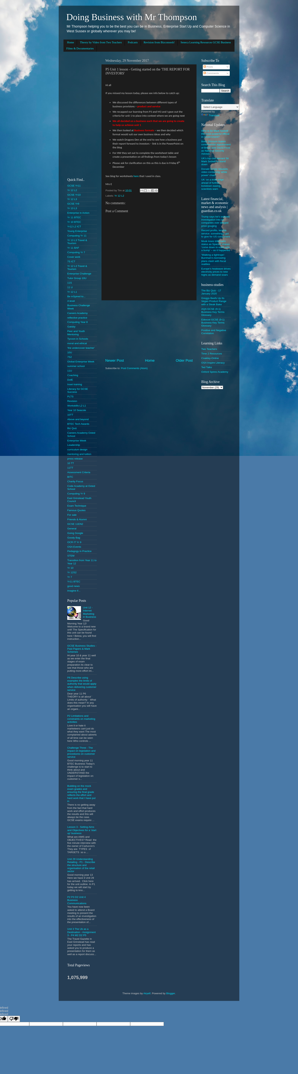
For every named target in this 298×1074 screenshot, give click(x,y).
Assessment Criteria (78, 472)
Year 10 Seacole (76, 410)
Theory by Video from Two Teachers (101, 42)
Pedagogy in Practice (79, 551)
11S (69, 282)
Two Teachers (209, 349)
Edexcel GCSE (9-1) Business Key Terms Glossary (212, 322)
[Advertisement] (149, 329)
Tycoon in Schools (77, 338)
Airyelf (147, 993)
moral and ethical (77, 343)
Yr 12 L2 (119, 195)
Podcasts (133, 42)
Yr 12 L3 (72, 199)
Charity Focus (75, 481)
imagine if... (73, 590)
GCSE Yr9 (73, 203)
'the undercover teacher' (81, 347)
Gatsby (71, 326)
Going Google (75, 533)
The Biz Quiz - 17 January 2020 (211, 292)
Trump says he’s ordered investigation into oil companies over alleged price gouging (215, 221)
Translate (210, 115)
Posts (208, 66)
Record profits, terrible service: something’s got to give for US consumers (215, 233)
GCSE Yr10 (74, 194)
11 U (70, 287)
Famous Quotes (76, 510)
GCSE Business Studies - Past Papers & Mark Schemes (82, 648)
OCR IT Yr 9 (74, 542)
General (71, 528)
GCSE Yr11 (74, 185)
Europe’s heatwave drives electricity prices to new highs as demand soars (216, 271)
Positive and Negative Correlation (213, 332)
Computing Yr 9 (76, 493)
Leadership (73, 445)
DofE (70, 379)
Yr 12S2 (72, 572)
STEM (70, 555)
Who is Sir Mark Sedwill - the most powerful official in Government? (215, 133)
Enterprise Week (76, 440)
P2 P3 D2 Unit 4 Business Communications (76, 900)
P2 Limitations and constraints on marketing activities (81, 718)
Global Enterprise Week (80, 361)
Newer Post (114, 360)
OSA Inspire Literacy (213, 362)
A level (71, 301)
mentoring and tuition (79, 454)
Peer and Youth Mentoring (76, 333)
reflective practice (77, 317)
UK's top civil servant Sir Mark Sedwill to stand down (215, 161)
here (136, 176)
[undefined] (14, 1019)
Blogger (170, 993)
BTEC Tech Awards (78, 423)
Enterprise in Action (78, 212)
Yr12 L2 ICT (74, 226)
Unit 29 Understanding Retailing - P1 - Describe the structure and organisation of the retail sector (81, 865)
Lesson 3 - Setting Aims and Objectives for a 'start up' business (81, 830)
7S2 (69, 357)
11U (69, 370)
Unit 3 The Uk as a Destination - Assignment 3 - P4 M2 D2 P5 (81, 932)
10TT (70, 414)
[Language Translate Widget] (220, 107)
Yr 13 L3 (72, 208)
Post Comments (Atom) (134, 368)
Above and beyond (78, 419)
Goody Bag (73, 537)
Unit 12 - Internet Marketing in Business (89, 612)
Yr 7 (69, 577)
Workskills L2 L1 (76, 405)
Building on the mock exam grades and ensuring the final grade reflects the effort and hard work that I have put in (81, 794)
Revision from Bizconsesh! (159, 42)
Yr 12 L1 (72, 291)
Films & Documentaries (80, 48)
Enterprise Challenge (79, 273)
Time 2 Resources (211, 353)
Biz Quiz (72, 428)
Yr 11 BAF (73, 247)
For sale (72, 514)
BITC (70, 476)
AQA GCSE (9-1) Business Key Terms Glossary (212, 312)
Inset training (74, 384)
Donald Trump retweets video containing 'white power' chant (214, 172)
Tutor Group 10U (76, 278)
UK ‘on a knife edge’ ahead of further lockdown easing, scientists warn (212, 184)
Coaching (72, 375)
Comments (211, 73)
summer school (76, 366)
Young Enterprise (77, 231)
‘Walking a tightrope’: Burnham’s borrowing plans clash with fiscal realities (213, 259)
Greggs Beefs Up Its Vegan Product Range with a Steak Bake (213, 301)
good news (73, 586)
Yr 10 (70, 567)
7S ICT (71, 261)
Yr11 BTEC (73, 581)
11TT (70, 467)
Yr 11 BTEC (74, 217)
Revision (72, 401)
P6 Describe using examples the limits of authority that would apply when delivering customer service (81, 683)
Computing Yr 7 (76, 252)
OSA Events (74, 546)
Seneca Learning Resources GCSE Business (206, 42)
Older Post (184, 360)
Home (70, 42)
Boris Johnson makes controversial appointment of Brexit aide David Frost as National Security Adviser (216, 147)
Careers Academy (77, 313)
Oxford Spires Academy (214, 371)
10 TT (70, 463)
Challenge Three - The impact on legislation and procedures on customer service (81, 752)
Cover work (73, 256)
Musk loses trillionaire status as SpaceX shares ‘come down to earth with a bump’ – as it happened (215, 246)
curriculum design (77, 449)
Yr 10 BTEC (74, 222)
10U (69, 352)
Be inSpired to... (76, 296)
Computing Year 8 (77, 322)
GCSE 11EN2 (75, 524)
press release (75, 458)
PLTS (70, 396)
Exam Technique (76, 505)
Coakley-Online (210, 358)
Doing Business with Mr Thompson (131, 17)
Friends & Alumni (77, 519)
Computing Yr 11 (76, 235)
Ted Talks (206, 367)
